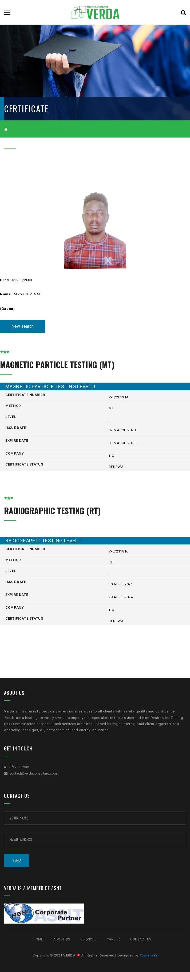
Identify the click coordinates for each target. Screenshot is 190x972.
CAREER (113, 939)
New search (22, 326)
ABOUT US (61, 939)
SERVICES (88, 939)
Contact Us (140, 939)
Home (38, 939)
